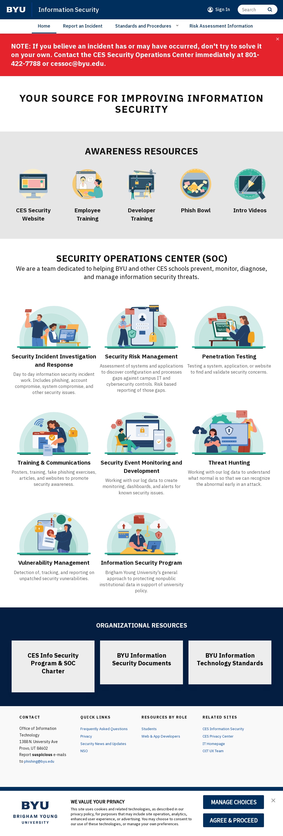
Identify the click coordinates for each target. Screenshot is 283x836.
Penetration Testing (229, 356)
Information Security (70, 9)
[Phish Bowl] (196, 184)
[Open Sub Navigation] (178, 26)
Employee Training (87, 214)
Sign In (222, 9)
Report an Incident (83, 26)
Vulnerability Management (54, 570)
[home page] (16, 9)
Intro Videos (250, 209)
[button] (273, 800)
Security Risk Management (141, 356)
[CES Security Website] (33, 184)
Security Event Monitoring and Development (141, 474)
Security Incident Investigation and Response (54, 364)
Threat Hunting (229, 470)
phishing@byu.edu (39, 779)
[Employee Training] (87, 184)
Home (44, 26)
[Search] (257, 9)
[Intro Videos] (250, 184)
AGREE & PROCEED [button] (234, 820)
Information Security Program (141, 574)
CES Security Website (33, 214)
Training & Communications (54, 474)
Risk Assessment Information (221, 26)
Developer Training (142, 214)
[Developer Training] (141, 184)
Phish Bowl (195, 209)
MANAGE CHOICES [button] (233, 802)
